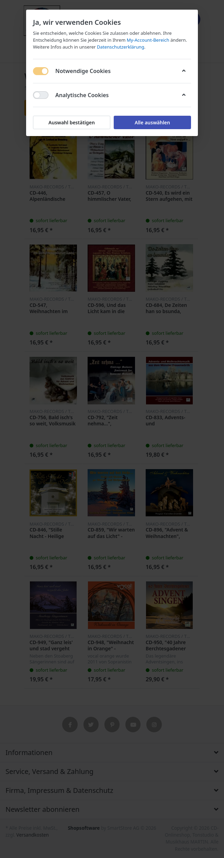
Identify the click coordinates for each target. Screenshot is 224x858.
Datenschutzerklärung (120, 47)
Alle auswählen (152, 122)
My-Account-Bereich (148, 40)
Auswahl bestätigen (71, 122)
